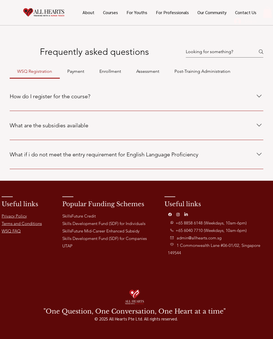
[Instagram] (178, 214)
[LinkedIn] (186, 214)
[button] (136, 12)
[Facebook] (170, 214)
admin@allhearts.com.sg (199, 237)
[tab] (35, 71)
